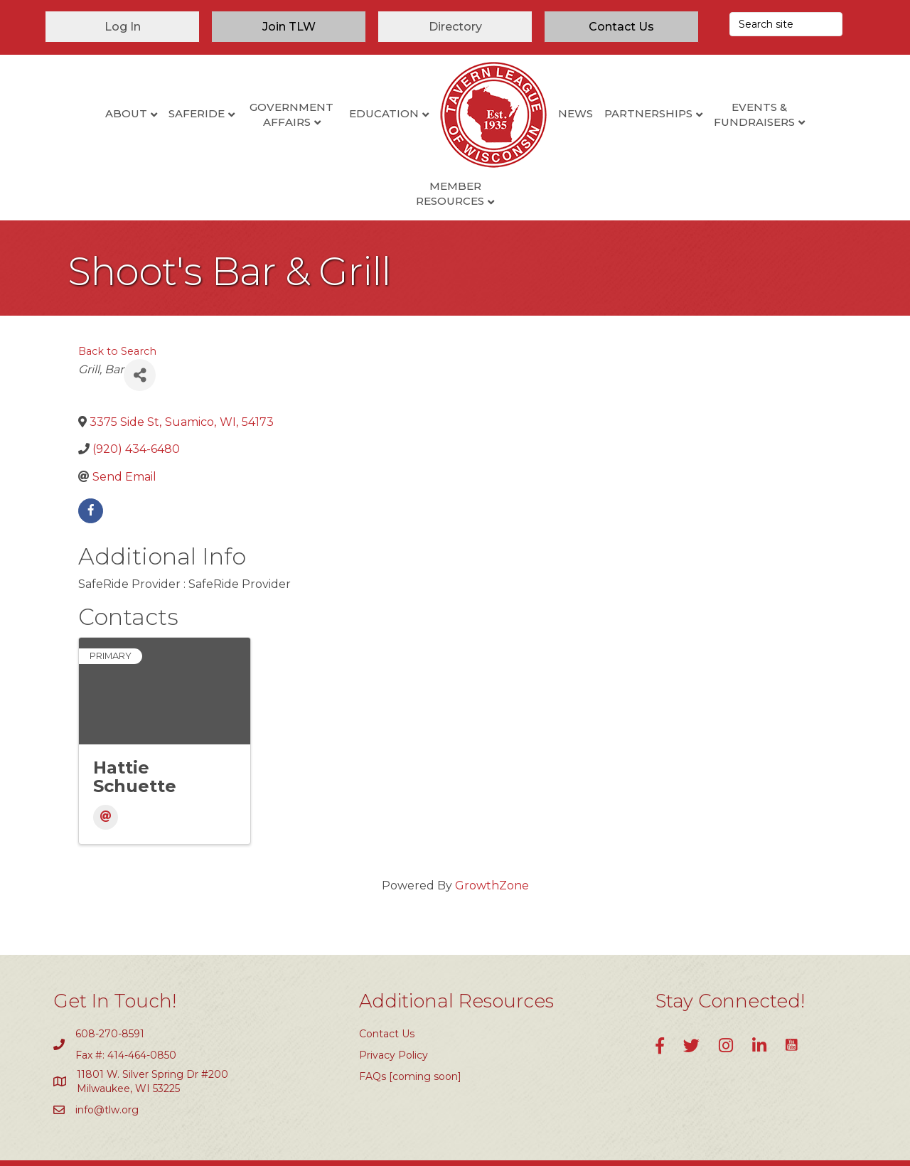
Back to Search (117, 306)
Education (332, 113)
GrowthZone (492, 840)
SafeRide (145, 113)
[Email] (105, 771)
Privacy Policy (393, 1010)
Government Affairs (240, 114)
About (74, 113)
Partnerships (596, 113)
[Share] (140, 330)
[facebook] (90, 465)
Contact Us (386, 988)
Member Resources (806, 114)
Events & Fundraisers (703, 114)
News (523, 113)
